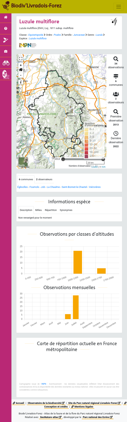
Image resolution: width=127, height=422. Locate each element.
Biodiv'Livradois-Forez (36, 5)
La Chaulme (53, 187)
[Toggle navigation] (118, 6)
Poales (57, 34)
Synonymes (66, 210)
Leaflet (95, 167)
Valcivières (94, 187)
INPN (44, 384)
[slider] (63, 159)
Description (26, 210)
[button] (20, 70)
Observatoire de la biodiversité (46, 403)
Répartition (51, 210)
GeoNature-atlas (50, 417)
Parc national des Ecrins (98, 417)
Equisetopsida (35, 34)
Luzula (99, 34)
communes (26, 179)
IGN (103, 167)
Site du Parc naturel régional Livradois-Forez (94, 403)
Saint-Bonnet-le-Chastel (74, 187)
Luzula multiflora (38, 38)
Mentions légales (82, 406)
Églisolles (22, 187)
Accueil (18, 403)
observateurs (44, 179)
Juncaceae (79, 34)
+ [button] (21, 65)
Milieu (38, 210)
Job (43, 187)
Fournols (34, 187)
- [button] (21, 75)
